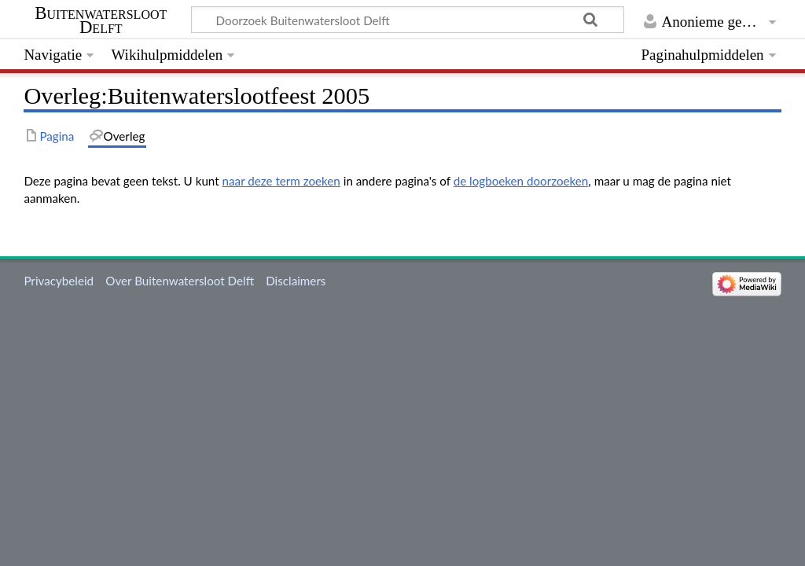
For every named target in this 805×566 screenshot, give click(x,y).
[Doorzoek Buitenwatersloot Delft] (407, 19)
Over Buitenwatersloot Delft (179, 281)
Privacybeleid (59, 281)
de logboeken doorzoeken (521, 181)
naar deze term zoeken (281, 181)
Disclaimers (295, 281)
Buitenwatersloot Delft (101, 20)
